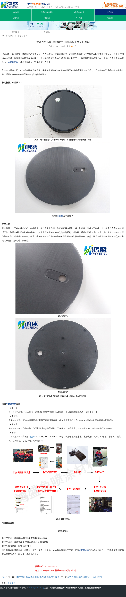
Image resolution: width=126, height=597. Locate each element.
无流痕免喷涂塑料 (47, 12)
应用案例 (15, 32)
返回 (4, 577)
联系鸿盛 (110, 18)
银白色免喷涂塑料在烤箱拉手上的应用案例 (85, 577)
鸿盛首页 (16, 12)
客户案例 (110, 12)
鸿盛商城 (47, 18)
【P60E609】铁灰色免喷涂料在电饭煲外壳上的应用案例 (37, 577)
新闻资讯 (16, 18)
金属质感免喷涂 (78, 12)
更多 (13, 583)
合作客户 (47, 32)
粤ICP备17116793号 (36, 588)
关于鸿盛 (79, 18)
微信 (9, 583)
